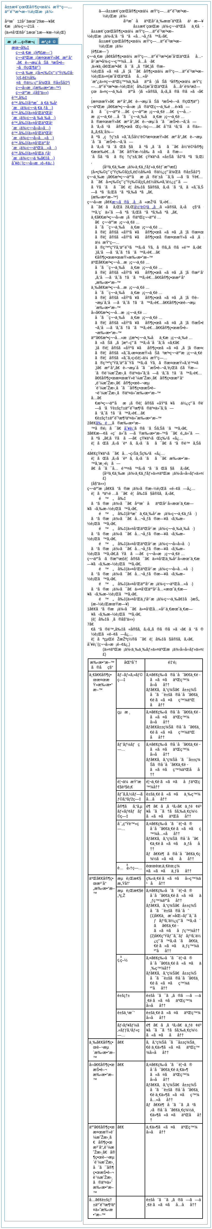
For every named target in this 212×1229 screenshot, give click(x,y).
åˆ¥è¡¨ (129, 428)
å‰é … (104, 423)
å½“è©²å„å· (147, 207)
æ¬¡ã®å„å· (126, 202)
